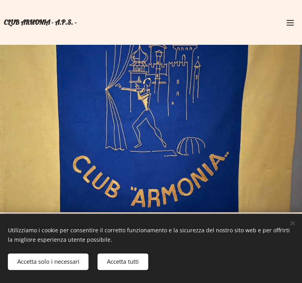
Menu (290, 22)
